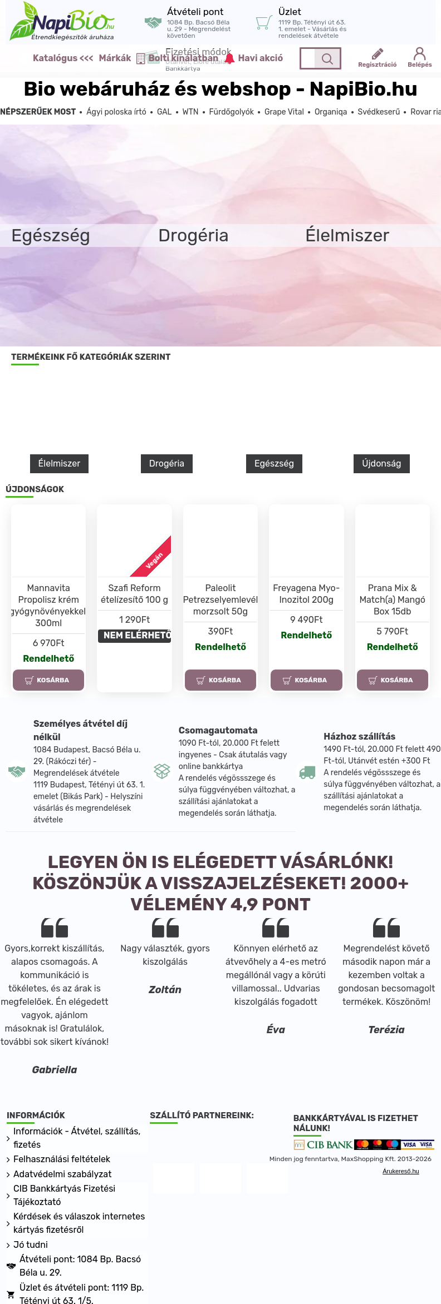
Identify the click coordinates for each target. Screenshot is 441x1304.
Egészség (274, 463)
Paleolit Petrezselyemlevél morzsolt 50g (220, 600)
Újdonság (381, 463)
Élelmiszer (59, 463)
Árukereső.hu (401, 1171)
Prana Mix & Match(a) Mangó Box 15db (392, 600)
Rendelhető (48, 658)
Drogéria (166, 463)
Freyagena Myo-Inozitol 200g (306, 594)
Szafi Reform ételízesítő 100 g (134, 594)
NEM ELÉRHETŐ (137, 635)
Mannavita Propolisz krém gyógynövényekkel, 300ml (48, 605)
